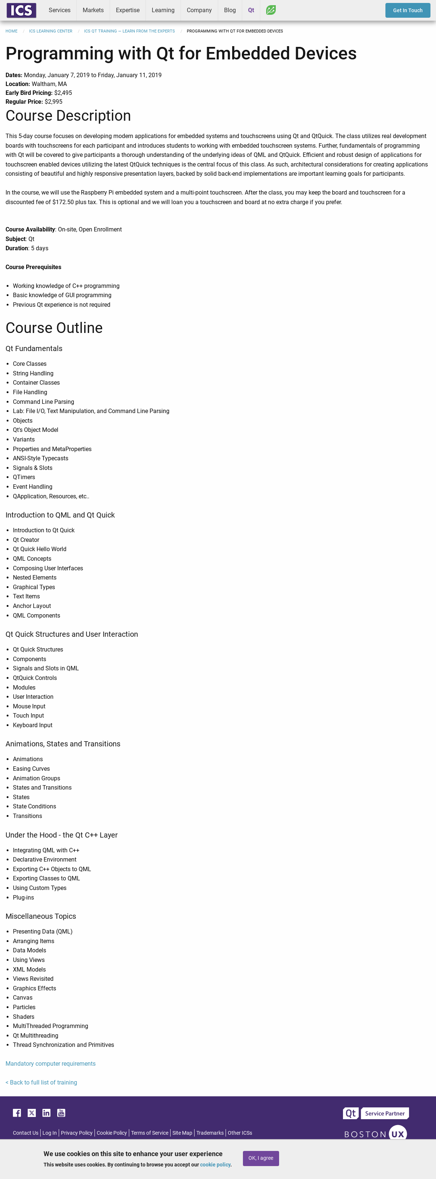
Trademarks (210, 1133)
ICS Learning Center (50, 31)
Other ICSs (240, 1133)
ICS (21, 10)
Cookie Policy (112, 1133)
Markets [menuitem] (93, 10)
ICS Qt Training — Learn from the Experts (129, 31)
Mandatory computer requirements (51, 1063)
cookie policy (215, 1165)
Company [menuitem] (199, 10)
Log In (49, 1133)
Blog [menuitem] (230, 10)
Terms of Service (149, 1133)
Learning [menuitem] (163, 10)
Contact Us (25, 1133)
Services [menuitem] (60, 10)
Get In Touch (408, 10)
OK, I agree (260, 1158)
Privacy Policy (77, 1133)
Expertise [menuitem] (128, 10)
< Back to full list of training (41, 1082)
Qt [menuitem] (251, 10)
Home (11, 31)
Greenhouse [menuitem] (271, 10)
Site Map (182, 1133)
